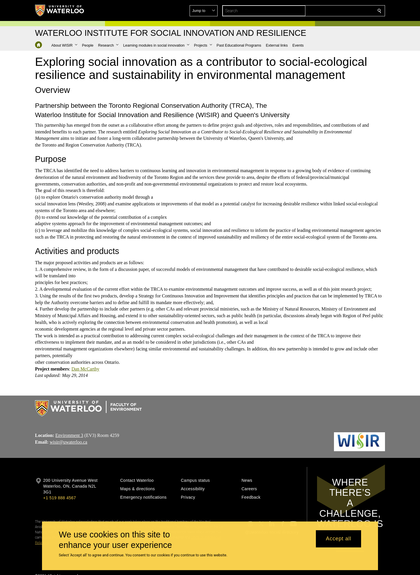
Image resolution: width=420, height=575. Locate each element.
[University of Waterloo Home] (60, 10)
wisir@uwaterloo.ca (68, 442)
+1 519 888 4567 (59, 497)
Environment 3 (69, 435)
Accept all (338, 539)
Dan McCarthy (85, 368)
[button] (337, 11)
